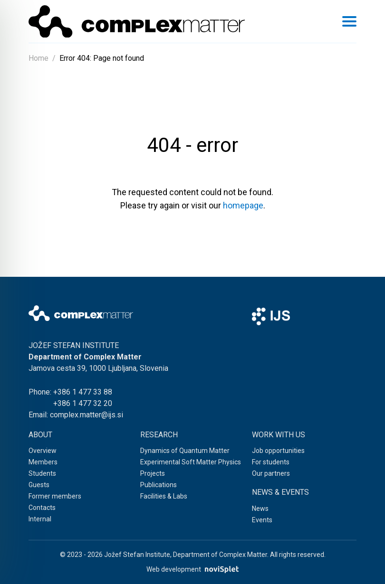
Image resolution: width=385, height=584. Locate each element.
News (260, 508)
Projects (152, 473)
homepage (243, 205)
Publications (158, 485)
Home (38, 58)
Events (262, 520)
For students (270, 462)
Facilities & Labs (163, 496)
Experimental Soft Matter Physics (190, 462)
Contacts (42, 507)
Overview (43, 450)
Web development (192, 569)
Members (43, 462)
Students (42, 473)
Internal (40, 519)
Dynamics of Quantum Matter (185, 450)
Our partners (271, 473)
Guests (39, 485)
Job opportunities (278, 450)
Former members (55, 496)
